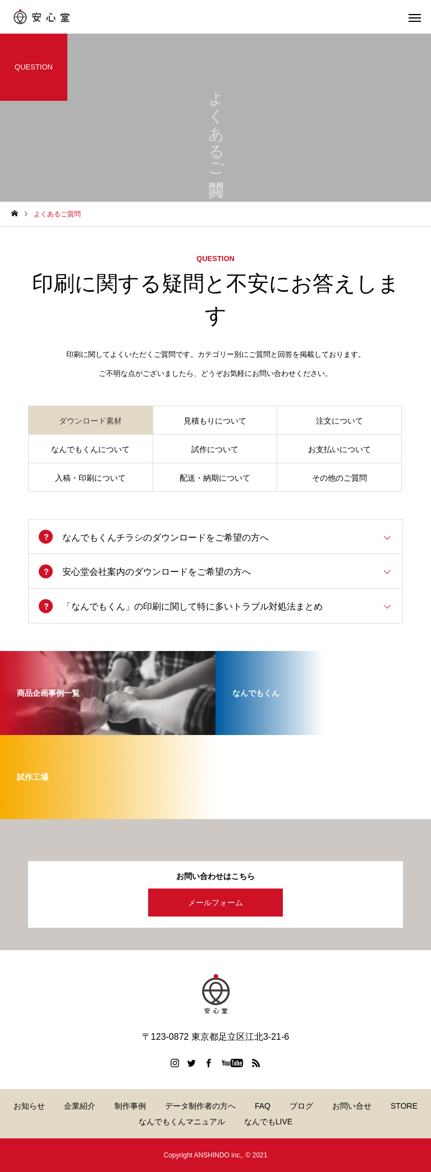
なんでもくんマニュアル (182, 1121)
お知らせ (29, 1105)
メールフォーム (215, 902)
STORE (404, 1105)
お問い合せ (352, 1105)
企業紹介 (79, 1105)
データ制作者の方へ (200, 1105)
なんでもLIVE (268, 1121)
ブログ (301, 1105)
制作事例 (130, 1105)
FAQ (262, 1105)
